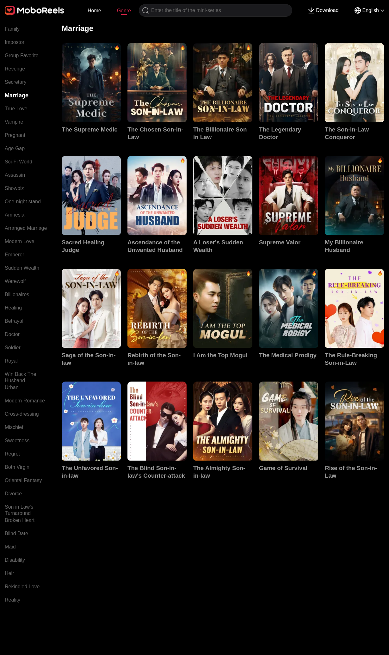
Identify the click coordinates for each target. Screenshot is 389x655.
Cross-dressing (22, 414)
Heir (9, 573)
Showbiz (14, 188)
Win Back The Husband (20, 377)
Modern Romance (25, 400)
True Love (16, 108)
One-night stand (23, 201)
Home (94, 10)
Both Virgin (17, 467)
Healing (13, 307)
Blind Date (16, 533)
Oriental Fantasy (23, 480)
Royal (11, 361)
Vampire (14, 122)
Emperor (14, 254)
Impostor (14, 42)
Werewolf (15, 281)
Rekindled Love (22, 586)
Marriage (16, 95)
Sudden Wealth (22, 268)
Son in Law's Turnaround (19, 510)
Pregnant (15, 135)
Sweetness (17, 440)
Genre (124, 10)
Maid (10, 546)
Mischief (14, 427)
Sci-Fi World (18, 161)
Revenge (15, 68)
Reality (12, 600)
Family (12, 29)
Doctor (12, 334)
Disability (15, 560)
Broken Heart (19, 520)
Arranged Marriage (26, 228)
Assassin (15, 175)
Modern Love (19, 241)
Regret (12, 453)
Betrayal (14, 321)
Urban (12, 387)
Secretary (15, 82)
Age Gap (15, 148)
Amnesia (14, 214)
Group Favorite (22, 55)
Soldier (13, 347)
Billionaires (17, 294)
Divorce (13, 493)
